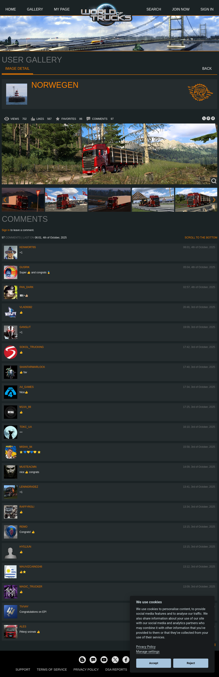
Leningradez (28, 486)
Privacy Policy (86, 669)
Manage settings (148, 652)
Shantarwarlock (32, 367)
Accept (153, 663)
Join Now (180, 9)
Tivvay (23, 606)
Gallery (35, 9)
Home (10, 9)
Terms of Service (52, 669)
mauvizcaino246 (30, 566)
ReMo (23, 526)
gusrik (24, 267)
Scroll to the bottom (201, 237)
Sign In (207, 9)
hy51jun (25, 546)
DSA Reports (116, 669)
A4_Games (26, 387)
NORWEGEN (54, 85)
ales (22, 626)
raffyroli (26, 506)
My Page (62, 9)
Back (207, 68)
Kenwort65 (27, 247)
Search (154, 9)
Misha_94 (25, 446)
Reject (191, 663)
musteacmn (27, 466)
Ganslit (25, 327)
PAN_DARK (26, 287)
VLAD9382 (25, 307)
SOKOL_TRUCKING (31, 347)
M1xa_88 (25, 406)
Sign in (6, 230)
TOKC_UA (25, 426)
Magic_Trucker (30, 586)
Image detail (17, 68)
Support (23, 669)
